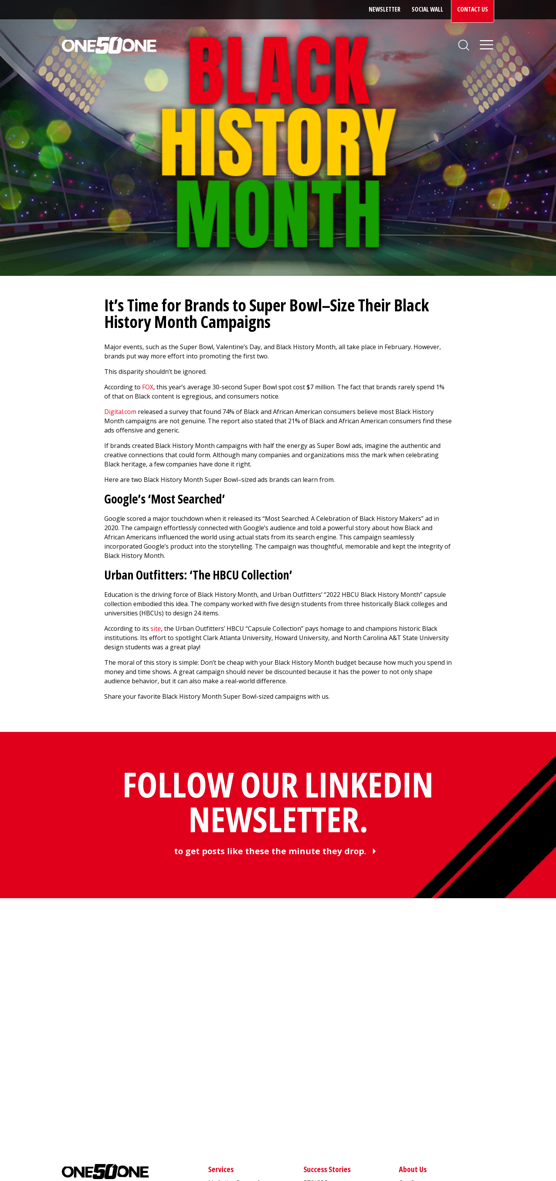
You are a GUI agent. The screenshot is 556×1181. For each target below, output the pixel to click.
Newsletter (384, 9)
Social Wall (427, 9)
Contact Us (472, 9)
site (156, 628)
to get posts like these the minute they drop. (270, 851)
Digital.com (120, 411)
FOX (147, 387)
